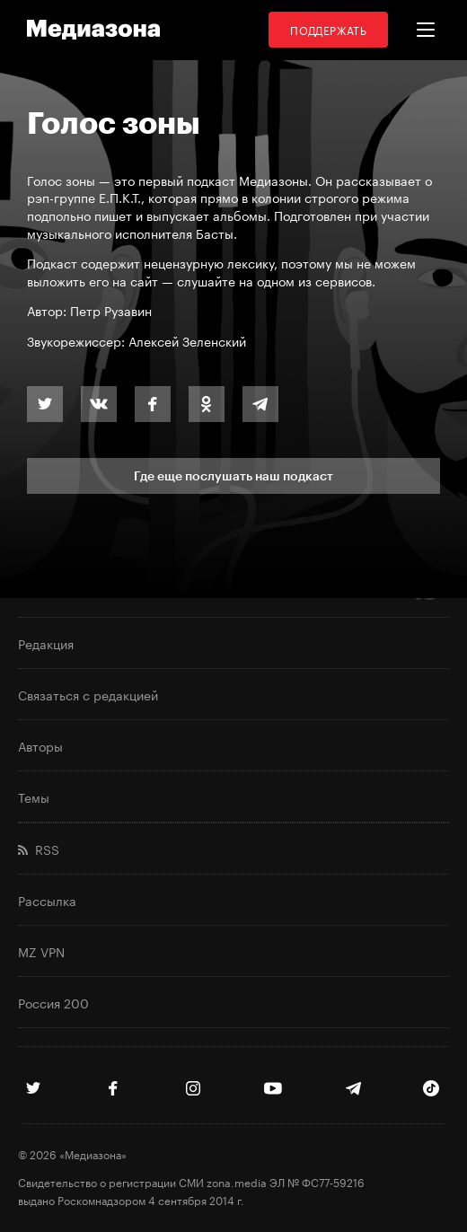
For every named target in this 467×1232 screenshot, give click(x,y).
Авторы (40, 745)
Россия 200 (53, 1002)
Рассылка (47, 900)
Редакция (46, 643)
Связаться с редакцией (88, 694)
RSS (38, 848)
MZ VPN (41, 951)
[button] (426, 30)
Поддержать (328, 29)
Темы (33, 796)
